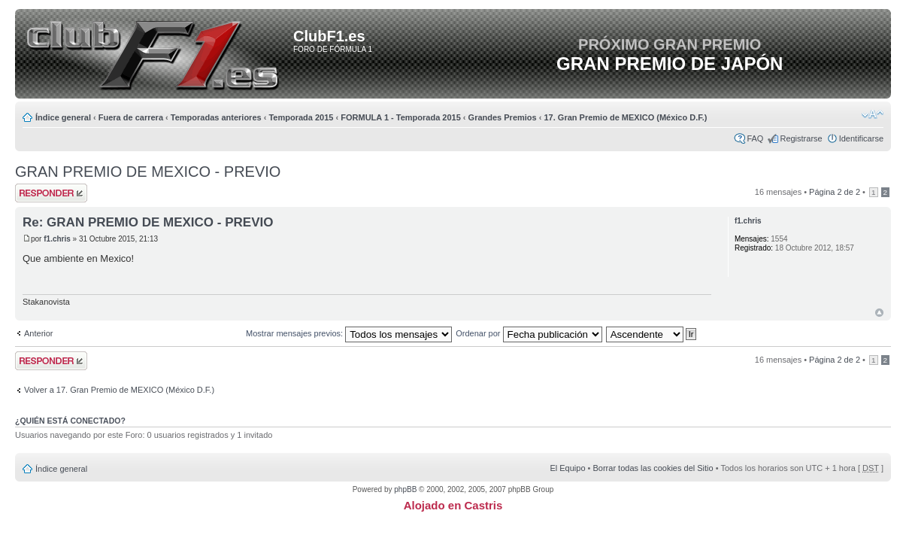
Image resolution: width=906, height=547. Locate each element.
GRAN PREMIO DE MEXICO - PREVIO (147, 171)
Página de (834, 191)
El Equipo (567, 468)
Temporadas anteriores (216, 117)
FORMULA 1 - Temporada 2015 (401, 117)
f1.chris (57, 239)
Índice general (63, 117)
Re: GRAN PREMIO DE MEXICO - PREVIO (148, 222)
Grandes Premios (502, 117)
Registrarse (801, 138)
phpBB (405, 489)
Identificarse (861, 138)
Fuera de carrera (130, 117)
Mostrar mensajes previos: (349, 333)
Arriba (879, 312)
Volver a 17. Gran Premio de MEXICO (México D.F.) (119, 389)
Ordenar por (528, 333)
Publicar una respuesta (51, 193)
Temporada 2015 (300, 117)
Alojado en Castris (453, 505)
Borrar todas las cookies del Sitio (652, 468)
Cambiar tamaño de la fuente (872, 114)
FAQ (755, 138)
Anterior (38, 333)
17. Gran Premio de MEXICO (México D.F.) (625, 117)
